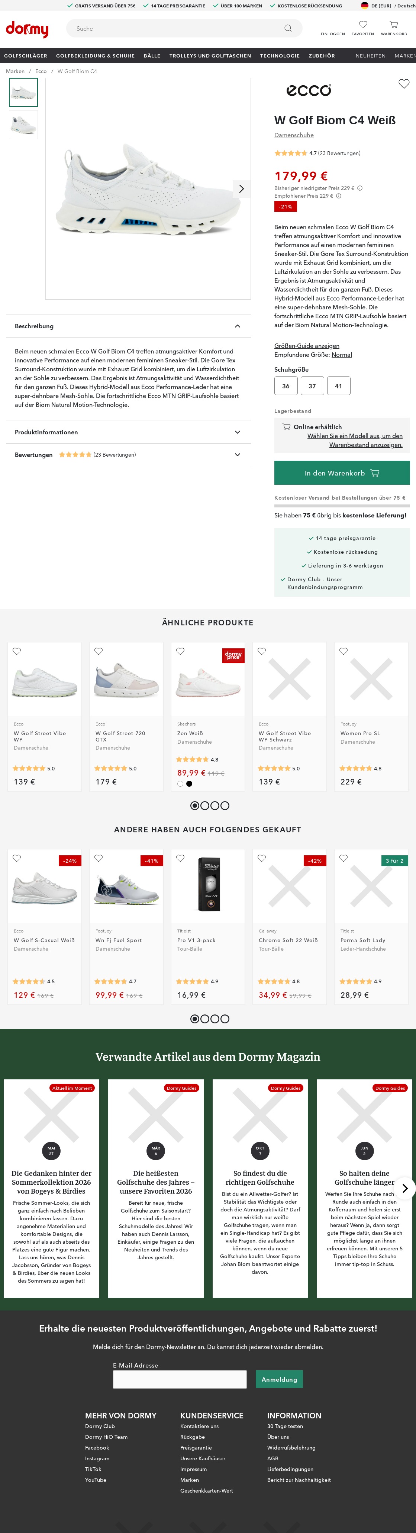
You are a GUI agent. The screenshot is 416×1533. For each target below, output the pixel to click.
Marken (15, 71)
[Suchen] (288, 28)
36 (286, 386)
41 (339, 386)
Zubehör (322, 55)
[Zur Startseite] (27, 30)
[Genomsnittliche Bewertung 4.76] (192, 759)
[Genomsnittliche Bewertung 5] (29, 768)
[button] (332, 25)
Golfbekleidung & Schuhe (95, 55)
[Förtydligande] (359, 188)
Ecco (41, 71)
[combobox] (184, 28)
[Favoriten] (362, 28)
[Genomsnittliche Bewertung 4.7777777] (356, 768)
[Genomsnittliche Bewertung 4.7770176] (274, 981)
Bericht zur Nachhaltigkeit (299, 1479)
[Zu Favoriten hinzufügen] (404, 84)
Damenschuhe (294, 135)
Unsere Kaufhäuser (202, 1457)
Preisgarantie (196, 1447)
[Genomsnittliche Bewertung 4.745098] (111, 981)
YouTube (95, 1479)
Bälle (152, 55)
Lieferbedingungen (290, 1468)
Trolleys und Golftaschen (210, 55)
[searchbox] (167, 28)
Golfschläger (25, 55)
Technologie (280, 55)
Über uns (278, 1436)
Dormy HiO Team (106, 1436)
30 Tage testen (285, 1425)
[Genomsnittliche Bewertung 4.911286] (192, 981)
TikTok (93, 1468)
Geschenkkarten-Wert (206, 1490)
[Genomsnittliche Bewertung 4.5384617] (29, 981)
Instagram (97, 1457)
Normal (342, 354)
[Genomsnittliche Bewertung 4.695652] (75, 454)
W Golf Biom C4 (77, 71)
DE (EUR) (388, 5)
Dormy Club (100, 1425)
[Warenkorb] (394, 28)
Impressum (193, 1468)
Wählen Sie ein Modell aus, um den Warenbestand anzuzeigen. (355, 439)
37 (312, 386)
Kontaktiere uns (199, 1425)
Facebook (97, 1447)
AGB (272, 1457)
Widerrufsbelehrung (291, 1447)
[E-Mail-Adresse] (180, 1379)
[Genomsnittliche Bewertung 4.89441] (356, 981)
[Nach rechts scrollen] (242, 189)
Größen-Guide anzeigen (306, 345)
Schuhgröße (291, 369)
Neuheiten (371, 55)
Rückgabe (192, 1436)
